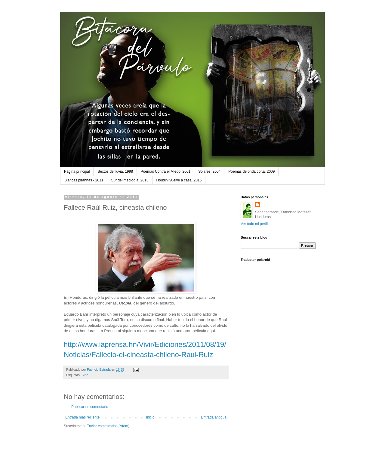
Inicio (150, 417)
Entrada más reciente (82, 417)
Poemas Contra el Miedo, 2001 (165, 171)
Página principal (77, 171)
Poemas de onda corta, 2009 (251, 171)
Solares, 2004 (209, 171)
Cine (85, 375)
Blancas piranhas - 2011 (83, 180)
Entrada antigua (213, 417)
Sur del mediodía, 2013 (129, 180)
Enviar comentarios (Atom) (108, 426)
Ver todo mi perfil (254, 224)
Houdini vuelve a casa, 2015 (179, 180)
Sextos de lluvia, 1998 (115, 171)
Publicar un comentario (89, 407)
